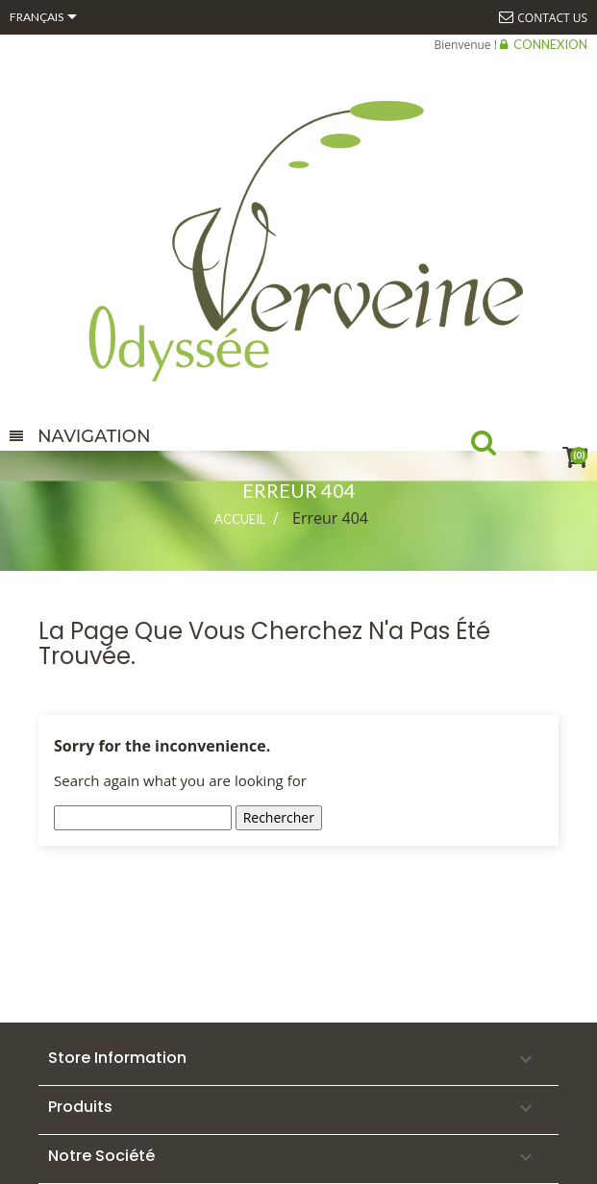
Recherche (500, 446)
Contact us (552, 18)
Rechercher (278, 817)
